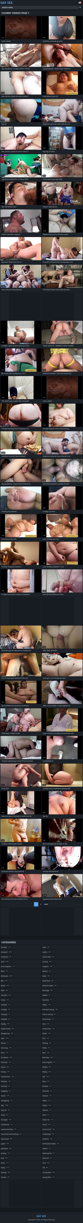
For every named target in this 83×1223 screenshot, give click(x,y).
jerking (5, 1153)
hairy (5, 1115)
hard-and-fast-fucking (11, 1134)
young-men (48, 1177)
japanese (6, 1148)
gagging (6, 1091)
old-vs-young (49, 1014)
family (5, 1071)
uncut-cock (48, 1129)
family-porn (7, 1076)
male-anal (48, 980)
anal (5, 961)
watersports (48, 1153)
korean (5, 1177)
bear (5, 990)
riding (46, 1071)
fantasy (6, 1081)
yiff (45, 1167)
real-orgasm (49, 1062)
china (5, 1000)
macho (46, 971)
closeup (5, 1014)
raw (46, 1052)
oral (46, 1023)
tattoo (46, 1105)
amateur (6, 952)
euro (5, 1052)
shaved (46, 1086)
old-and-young (50, 1009)
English (80, 2)
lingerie (47, 966)
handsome (7, 1124)
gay (5, 1105)
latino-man (48, 956)
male (46, 976)
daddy (5, 1023)
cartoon (6, 995)
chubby (6, 1009)
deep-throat (7, 1028)
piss (45, 1038)
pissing (47, 1043)
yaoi (46, 1162)
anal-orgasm (8, 966)
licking (47, 961)
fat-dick (5, 1086)
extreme (6, 1062)
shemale (47, 1091)
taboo (46, 1100)
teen (46, 1115)
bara (5, 971)
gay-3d (5, 1110)
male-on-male (49, 985)
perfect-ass (48, 1028)
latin (46, 947)
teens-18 (47, 1119)
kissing (5, 1172)
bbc (4, 980)
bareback (7, 976)
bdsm (5, 985)
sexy (46, 1081)
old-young (48, 1019)
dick (5, 1038)
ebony (5, 1043)
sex (46, 1076)
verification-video (50, 1143)
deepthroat (7, 1033)
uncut (46, 1124)
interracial (7, 1138)
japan (5, 1143)
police (46, 1047)
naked (46, 995)
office (46, 1004)
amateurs (6, 956)
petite (46, 1033)
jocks (5, 1162)
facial (5, 1067)
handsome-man (9, 1129)
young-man (48, 1172)
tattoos (47, 1110)
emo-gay (6, 1047)
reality (47, 1067)
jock (4, 1158)
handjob (6, 1119)
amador (6, 947)
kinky (5, 1167)
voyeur (46, 1148)
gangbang (7, 1100)
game (5, 1095)
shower (47, 1095)
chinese (5, 1004)
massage (47, 990)
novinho (47, 1000)
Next (46, 904)
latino (46, 952)
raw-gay (47, 1057)
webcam (47, 1158)
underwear (48, 1134)
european (6, 1057)
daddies (5, 1019)
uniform (47, 1138)
